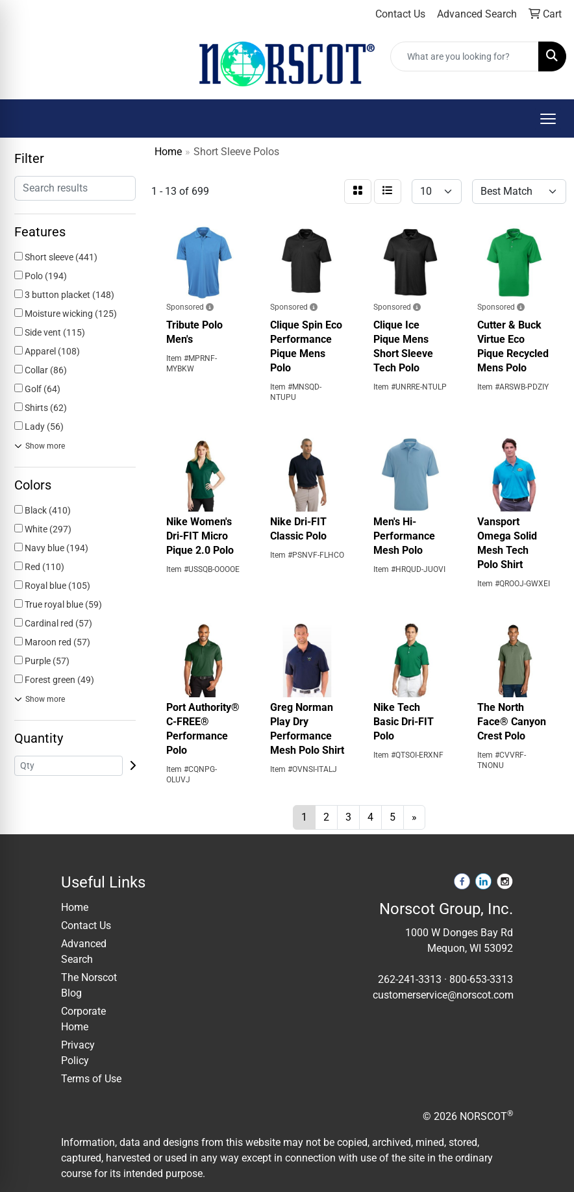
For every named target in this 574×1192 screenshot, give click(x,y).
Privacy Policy (78, 1053)
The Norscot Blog (89, 985)
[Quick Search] (464, 56)
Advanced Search (83, 951)
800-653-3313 (481, 979)
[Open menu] (548, 119)
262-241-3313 (410, 979)
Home (74, 907)
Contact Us (86, 925)
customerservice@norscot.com (443, 995)
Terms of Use (91, 1079)
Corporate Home (83, 1019)
